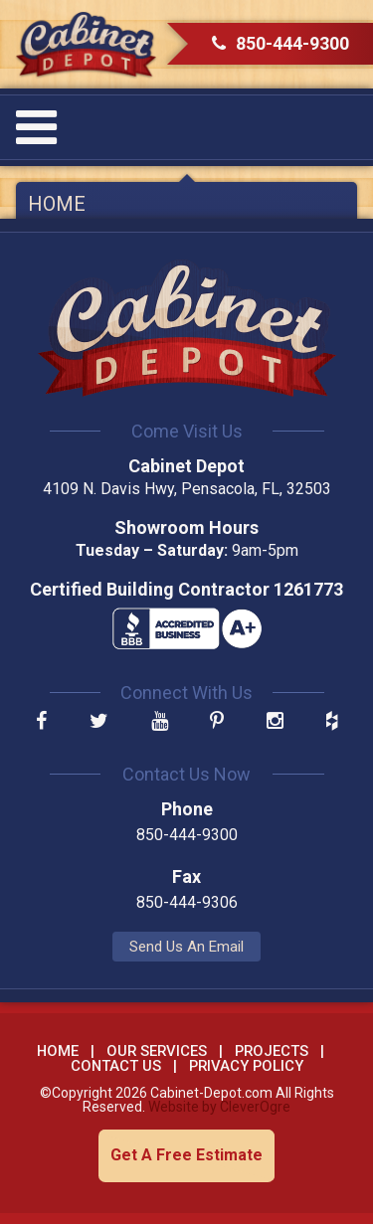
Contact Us (116, 1066)
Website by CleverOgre (219, 1107)
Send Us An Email (186, 947)
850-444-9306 (187, 902)
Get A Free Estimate (186, 1154)
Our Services (156, 1051)
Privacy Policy (246, 1066)
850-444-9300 (280, 43)
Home (57, 204)
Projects (271, 1051)
